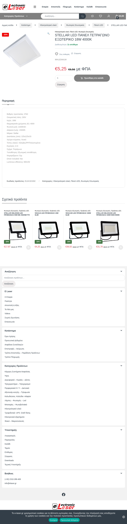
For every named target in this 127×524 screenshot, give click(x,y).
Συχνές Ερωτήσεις (12, 318)
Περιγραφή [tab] (8, 101)
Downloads (9, 460)
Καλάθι (90, 7)
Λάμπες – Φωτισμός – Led (15, 400)
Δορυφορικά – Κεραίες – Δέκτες (17, 380)
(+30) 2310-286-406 (13, 479)
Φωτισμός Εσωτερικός (75, 25)
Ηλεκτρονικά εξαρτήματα (14, 417)
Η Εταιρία (8, 297)
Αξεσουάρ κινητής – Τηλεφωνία (17, 392)
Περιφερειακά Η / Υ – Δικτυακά (17, 388)
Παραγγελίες (10, 440)
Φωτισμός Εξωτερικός (11, 211)
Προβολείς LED (24, 211)
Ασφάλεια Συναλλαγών (14, 345)
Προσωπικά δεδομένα (69, 520)
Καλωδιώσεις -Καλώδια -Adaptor (18, 396)
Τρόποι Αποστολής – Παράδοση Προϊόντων (22, 353)
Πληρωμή (67, 7)
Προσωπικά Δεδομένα (13, 340)
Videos (7, 313)
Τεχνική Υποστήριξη (13, 465)
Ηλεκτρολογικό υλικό (48, 25)
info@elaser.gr (10, 483)
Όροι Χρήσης (10, 336)
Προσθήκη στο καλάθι (93, 78)
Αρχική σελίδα (7, 25)
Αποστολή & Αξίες (12, 305)
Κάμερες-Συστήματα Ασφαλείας (17, 372)
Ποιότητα (8, 301)
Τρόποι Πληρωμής (12, 357)
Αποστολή (55, 7)
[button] (48, 33)
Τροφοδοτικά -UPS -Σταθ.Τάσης (17, 413)
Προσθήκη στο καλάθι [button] (28, 247)
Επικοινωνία (100, 7)
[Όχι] (123, 517)
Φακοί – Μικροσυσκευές (14, 421)
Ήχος (7, 376)
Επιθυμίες (9, 452)
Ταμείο (7, 448)
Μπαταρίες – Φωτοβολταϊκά (16, 405)
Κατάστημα (79, 7)
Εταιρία (45, 7)
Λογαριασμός (10, 436)
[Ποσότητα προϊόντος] (64, 78)
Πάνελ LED (98, 25)
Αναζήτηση (8, 284)
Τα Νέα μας (9, 309)
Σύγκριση (77, 53)
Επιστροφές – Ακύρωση (14, 349)
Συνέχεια (53, 520)
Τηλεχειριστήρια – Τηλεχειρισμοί (17, 384)
